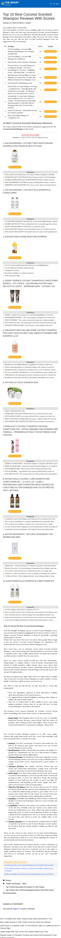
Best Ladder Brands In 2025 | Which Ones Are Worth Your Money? (25, 922)
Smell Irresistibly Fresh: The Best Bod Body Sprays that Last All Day (28, 874)
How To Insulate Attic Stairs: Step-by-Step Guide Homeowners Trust (26, 919)
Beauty (8, 880)
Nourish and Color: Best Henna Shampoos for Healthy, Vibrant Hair (29, 865)
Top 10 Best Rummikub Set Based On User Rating (25, 887)
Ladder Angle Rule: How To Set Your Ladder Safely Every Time (24, 932)
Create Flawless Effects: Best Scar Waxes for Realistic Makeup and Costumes (28, 869)
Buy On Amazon (50, 51)
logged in (16, 909)
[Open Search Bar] (51, 4)
